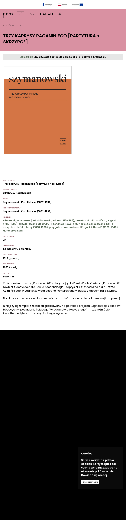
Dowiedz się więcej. (94, 475)
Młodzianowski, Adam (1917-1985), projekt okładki (63, 220)
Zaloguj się (27, 57)
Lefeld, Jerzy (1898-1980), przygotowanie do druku (48, 227)
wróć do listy (12, 25)
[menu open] (119, 14)
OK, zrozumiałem (90, 482)
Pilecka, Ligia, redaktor (17, 220)
